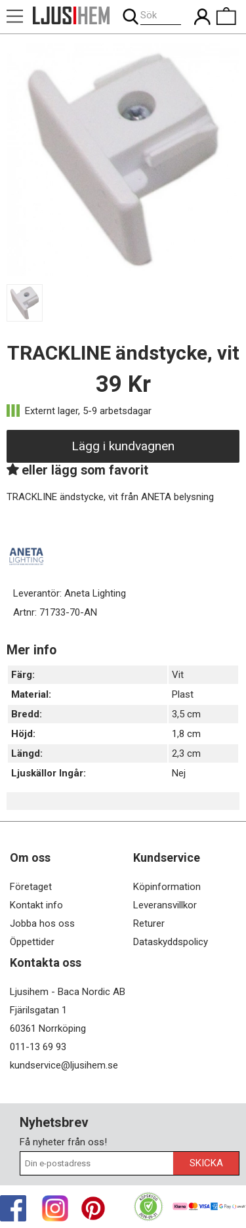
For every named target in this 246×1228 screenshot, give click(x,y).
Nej (179, 773)
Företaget (31, 887)
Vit (178, 675)
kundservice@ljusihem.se (64, 1065)
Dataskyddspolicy (170, 942)
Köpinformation (167, 887)
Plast (183, 694)
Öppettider (32, 942)
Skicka (206, 1163)
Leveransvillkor (165, 905)
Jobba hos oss (42, 923)
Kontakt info (36, 905)
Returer (149, 923)
